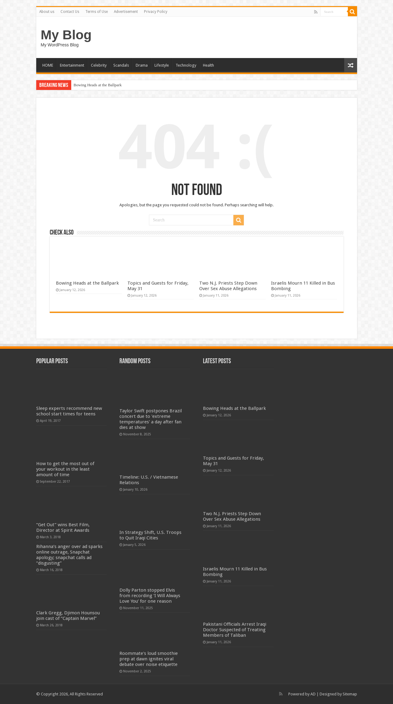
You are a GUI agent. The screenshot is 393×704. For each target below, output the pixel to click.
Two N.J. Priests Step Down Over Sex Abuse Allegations (228, 285)
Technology (186, 65)
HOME (47, 65)
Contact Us (69, 12)
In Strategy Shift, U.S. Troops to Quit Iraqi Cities (150, 535)
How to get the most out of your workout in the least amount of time (65, 469)
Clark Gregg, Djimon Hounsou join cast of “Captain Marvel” (68, 615)
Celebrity (99, 65)
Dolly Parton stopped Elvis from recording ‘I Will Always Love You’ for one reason (149, 595)
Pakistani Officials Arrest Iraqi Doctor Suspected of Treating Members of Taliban (234, 629)
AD (313, 694)
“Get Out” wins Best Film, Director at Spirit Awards (63, 527)
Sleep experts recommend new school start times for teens (69, 411)
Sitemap (350, 694)
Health (208, 65)
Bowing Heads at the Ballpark (98, 85)
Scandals (121, 65)
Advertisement (126, 12)
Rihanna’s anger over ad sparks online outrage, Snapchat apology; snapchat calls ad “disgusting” (69, 555)
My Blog (66, 34)
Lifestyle (161, 65)
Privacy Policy (155, 12)
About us (46, 12)
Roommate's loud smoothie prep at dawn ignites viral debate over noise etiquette (148, 659)
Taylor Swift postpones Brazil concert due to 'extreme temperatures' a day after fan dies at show (150, 419)
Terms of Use (96, 12)
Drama (142, 65)
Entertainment (72, 65)
